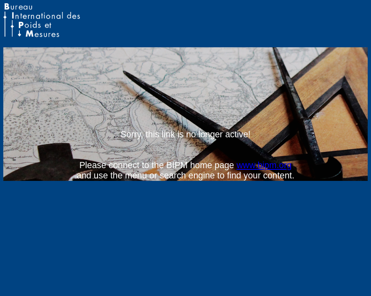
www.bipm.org (264, 165)
